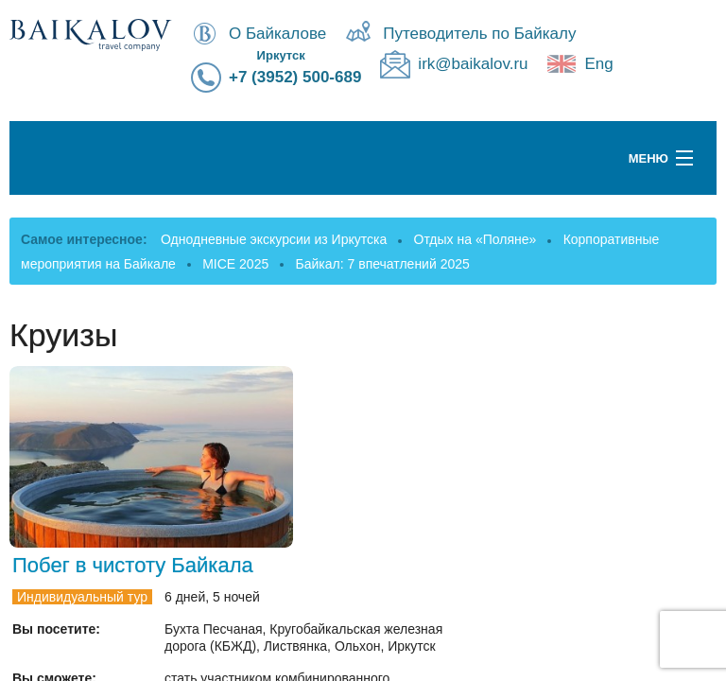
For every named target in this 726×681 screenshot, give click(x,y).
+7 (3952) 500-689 (295, 77)
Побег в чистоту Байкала (132, 565)
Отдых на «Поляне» (475, 239)
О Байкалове (277, 34)
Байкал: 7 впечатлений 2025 (383, 263)
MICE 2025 (235, 263)
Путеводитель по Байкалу (479, 34)
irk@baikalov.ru (472, 64)
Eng (599, 64)
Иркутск (281, 55)
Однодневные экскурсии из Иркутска (274, 239)
